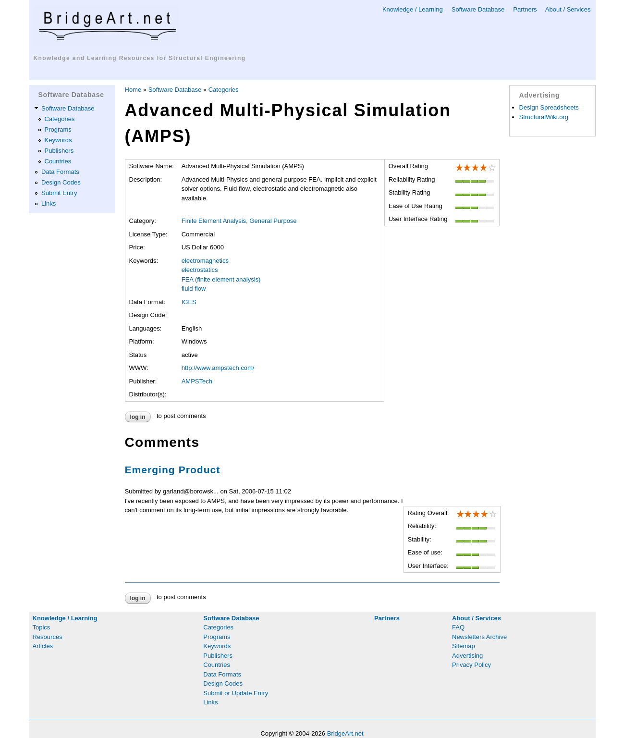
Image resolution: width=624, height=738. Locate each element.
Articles (43, 646)
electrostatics (200, 269)
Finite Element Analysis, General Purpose (239, 220)
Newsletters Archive (479, 636)
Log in (138, 417)
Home (133, 89)
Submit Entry (59, 193)
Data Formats (60, 171)
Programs (58, 129)
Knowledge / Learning (412, 9)
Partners (525, 9)
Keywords (58, 140)
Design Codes (61, 182)
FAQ (458, 627)
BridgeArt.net (345, 733)
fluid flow (194, 288)
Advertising (467, 655)
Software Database (478, 9)
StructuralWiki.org (544, 117)
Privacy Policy (471, 664)
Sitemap (463, 646)
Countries (58, 161)
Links (48, 203)
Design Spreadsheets (549, 107)
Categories (60, 119)
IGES (189, 302)
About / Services (568, 9)
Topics (41, 627)
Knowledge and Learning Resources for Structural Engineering (140, 58)
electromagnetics (205, 260)
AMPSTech (197, 381)
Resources (47, 636)
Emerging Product (172, 469)
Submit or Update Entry (235, 693)
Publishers (59, 150)
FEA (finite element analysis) (221, 279)
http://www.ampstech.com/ (218, 367)
